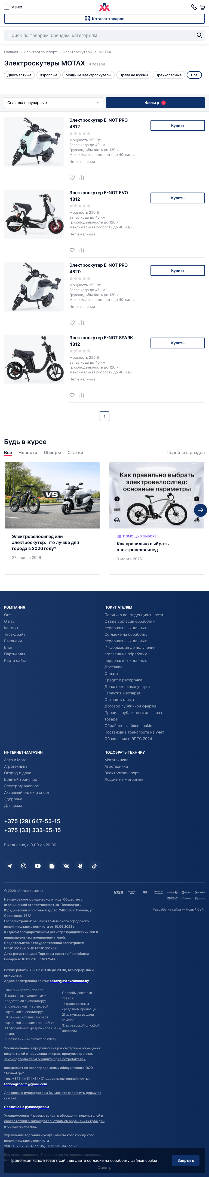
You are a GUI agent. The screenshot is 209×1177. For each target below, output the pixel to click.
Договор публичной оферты (130, 706)
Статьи (75, 452)
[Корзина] (202, 7)
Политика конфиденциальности (133, 614)
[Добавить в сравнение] (83, 177)
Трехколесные (169, 75)
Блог (8, 647)
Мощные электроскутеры (88, 75)
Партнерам (14, 654)
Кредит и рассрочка (123, 680)
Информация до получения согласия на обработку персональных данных (129, 654)
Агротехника (15, 766)
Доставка (113, 667)
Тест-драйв (15, 634)
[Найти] (199, 35)
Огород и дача (17, 772)
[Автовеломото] (104, 7)
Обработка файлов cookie (128, 725)
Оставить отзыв (119, 699)
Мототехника (116, 759)
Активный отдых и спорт (27, 792)
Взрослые (48, 75)
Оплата (111, 673)
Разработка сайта (167, 909)
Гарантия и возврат (122, 693)
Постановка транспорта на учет (134, 732)
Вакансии (13, 640)
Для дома (13, 805)
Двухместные (19, 75)
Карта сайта (15, 660)
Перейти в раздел (186, 452)
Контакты (12, 627)
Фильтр (155, 102)
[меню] (13, 7)
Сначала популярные (53, 102)
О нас (9, 621)
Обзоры (52, 452)
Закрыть (185, 1160)
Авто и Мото (15, 759)
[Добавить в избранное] (74, 177)
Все (8, 452)
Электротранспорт (21, 785)
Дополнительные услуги (127, 686)
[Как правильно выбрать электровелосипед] (157, 518)
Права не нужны (133, 75)
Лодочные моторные (123, 779)
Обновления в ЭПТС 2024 (128, 738)
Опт (7, 614)
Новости (28, 452)
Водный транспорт (21, 779)
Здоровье (13, 799)
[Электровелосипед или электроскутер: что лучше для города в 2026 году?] (52, 518)
